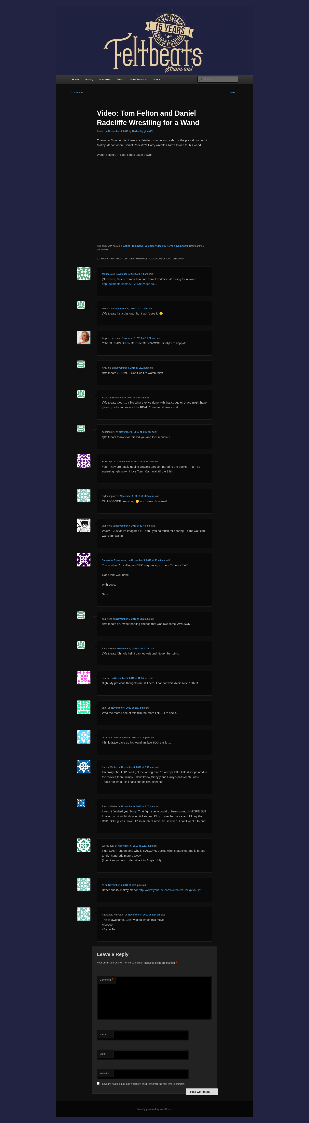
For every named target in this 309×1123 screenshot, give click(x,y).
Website (104, 1073)
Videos (157, 79)
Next (234, 92)
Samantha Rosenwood (114, 560)
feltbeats (107, 274)
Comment (106, 980)
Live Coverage (138, 79)
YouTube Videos (154, 246)
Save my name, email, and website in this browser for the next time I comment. (143, 1084)
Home (75, 79)
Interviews (105, 79)
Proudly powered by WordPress (154, 1109)
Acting (126, 246)
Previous (77, 92)
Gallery (89, 79)
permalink (102, 249)
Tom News (137, 246)
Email (103, 1053)
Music (120, 79)
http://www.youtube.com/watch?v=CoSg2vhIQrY (170, 890)
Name (103, 1034)
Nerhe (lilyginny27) (142, 131)
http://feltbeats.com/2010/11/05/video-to (128, 283)
